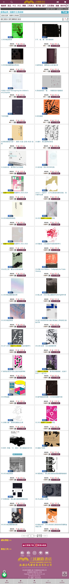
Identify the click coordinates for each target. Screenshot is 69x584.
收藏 (34, 581)
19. (12, 269)
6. (49, 90)
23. (7, 320)
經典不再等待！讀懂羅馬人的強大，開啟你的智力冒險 (61, 9)
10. (44, 141)
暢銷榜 (3, 6)
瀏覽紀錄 (48, 581)
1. (6, 39)
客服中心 (20, 581)
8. (39, 116)
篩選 (65, 12)
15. (8, 218)
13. (14, 193)
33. (16, 448)
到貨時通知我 (17, 454)
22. (50, 295)
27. (13, 371)
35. (7, 473)
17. (14, 244)
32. (45, 422)
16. (45, 218)
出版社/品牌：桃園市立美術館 (10, 15)
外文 (19, 6)
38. (42, 499)
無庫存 (11, 46)
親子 (44, 6)
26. (45, 346)
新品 (9, 6)
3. (10, 65)
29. (5, 397)
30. (48, 397)
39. (9, 524)
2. (44, 39)
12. (45, 167)
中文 (14, 6)
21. (9, 295)
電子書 (38, 6)
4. (46, 65)
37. (14, 499)
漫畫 (57, 6)
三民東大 (30, 6)
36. (51, 473)
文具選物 (50, 6)
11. (12, 167)
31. (12, 422)
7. (4, 116)
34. (40, 448)
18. (48, 244)
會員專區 (62, 581)
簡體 (24, 6)
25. (15, 346)
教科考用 (63, 6)
